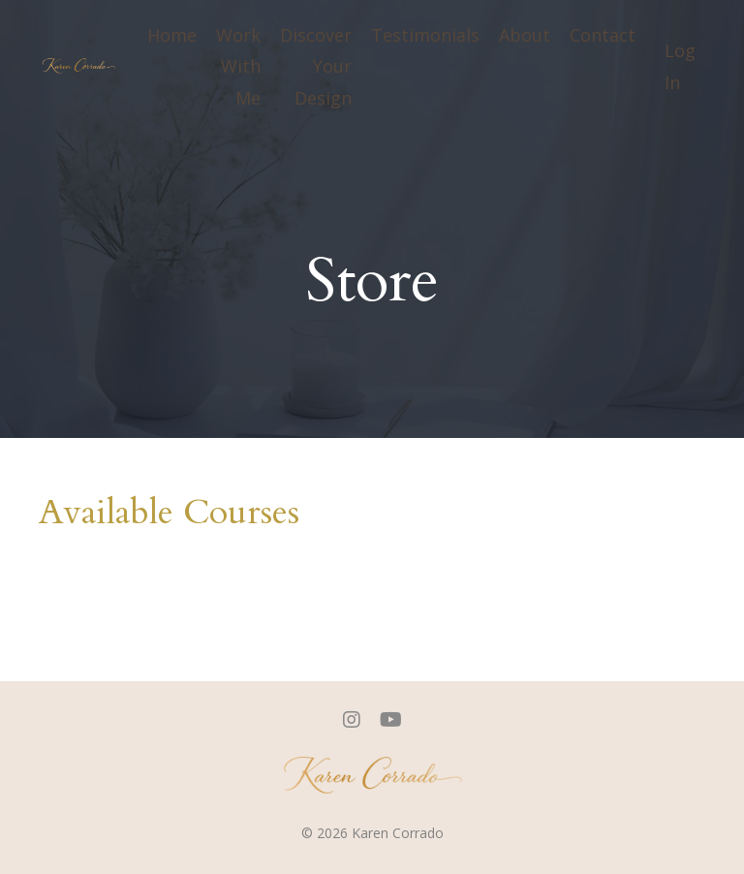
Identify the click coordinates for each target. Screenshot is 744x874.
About (524, 35)
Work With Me (238, 66)
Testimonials (425, 35)
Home (172, 35)
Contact (603, 35)
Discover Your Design (316, 66)
